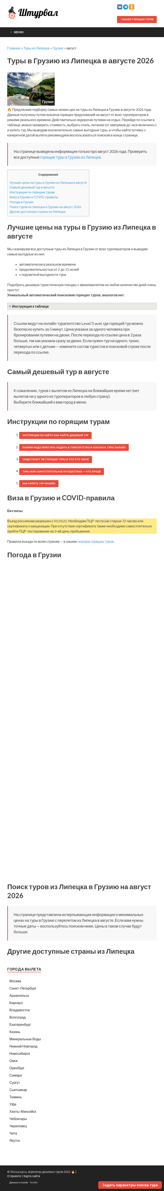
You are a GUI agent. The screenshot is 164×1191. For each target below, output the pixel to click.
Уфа (12, 1104)
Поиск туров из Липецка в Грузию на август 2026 (45, 207)
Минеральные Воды (25, 1039)
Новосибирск (19, 1053)
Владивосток (19, 1010)
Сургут (14, 1082)
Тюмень (15, 1097)
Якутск (14, 1140)
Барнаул (16, 1003)
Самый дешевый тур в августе (32, 187)
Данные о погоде (18, 1182)
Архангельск (19, 995)
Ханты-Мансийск (22, 1111)
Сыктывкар (18, 1090)
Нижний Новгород (23, 1046)
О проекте (14, 1176)
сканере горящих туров (95, 541)
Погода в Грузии (21, 202)
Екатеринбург (20, 1024)
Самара (15, 1075)
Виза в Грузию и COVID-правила (34, 197)
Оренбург (16, 1068)
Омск (13, 1061)
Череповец (18, 1126)
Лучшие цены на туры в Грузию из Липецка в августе (48, 182)
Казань (14, 1032)
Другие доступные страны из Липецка (38, 211)
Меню (19, 32)
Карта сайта (31, 1176)
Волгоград (17, 1017)
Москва (15, 981)
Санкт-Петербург (22, 988)
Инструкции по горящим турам (32, 192)
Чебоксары (18, 1119)
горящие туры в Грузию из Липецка (70, 157)
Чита (13, 1133)
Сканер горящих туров (137, 19)
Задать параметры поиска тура (130, 1185)
